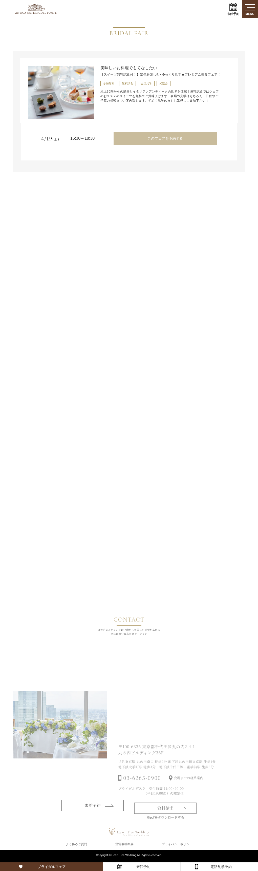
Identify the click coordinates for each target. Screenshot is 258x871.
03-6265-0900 (142, 785)
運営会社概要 (124, 846)
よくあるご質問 (76, 846)
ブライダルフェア (51, 867)
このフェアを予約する (165, 138)
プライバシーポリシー (177, 846)
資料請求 (165, 816)
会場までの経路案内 (188, 786)
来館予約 (233, 9)
